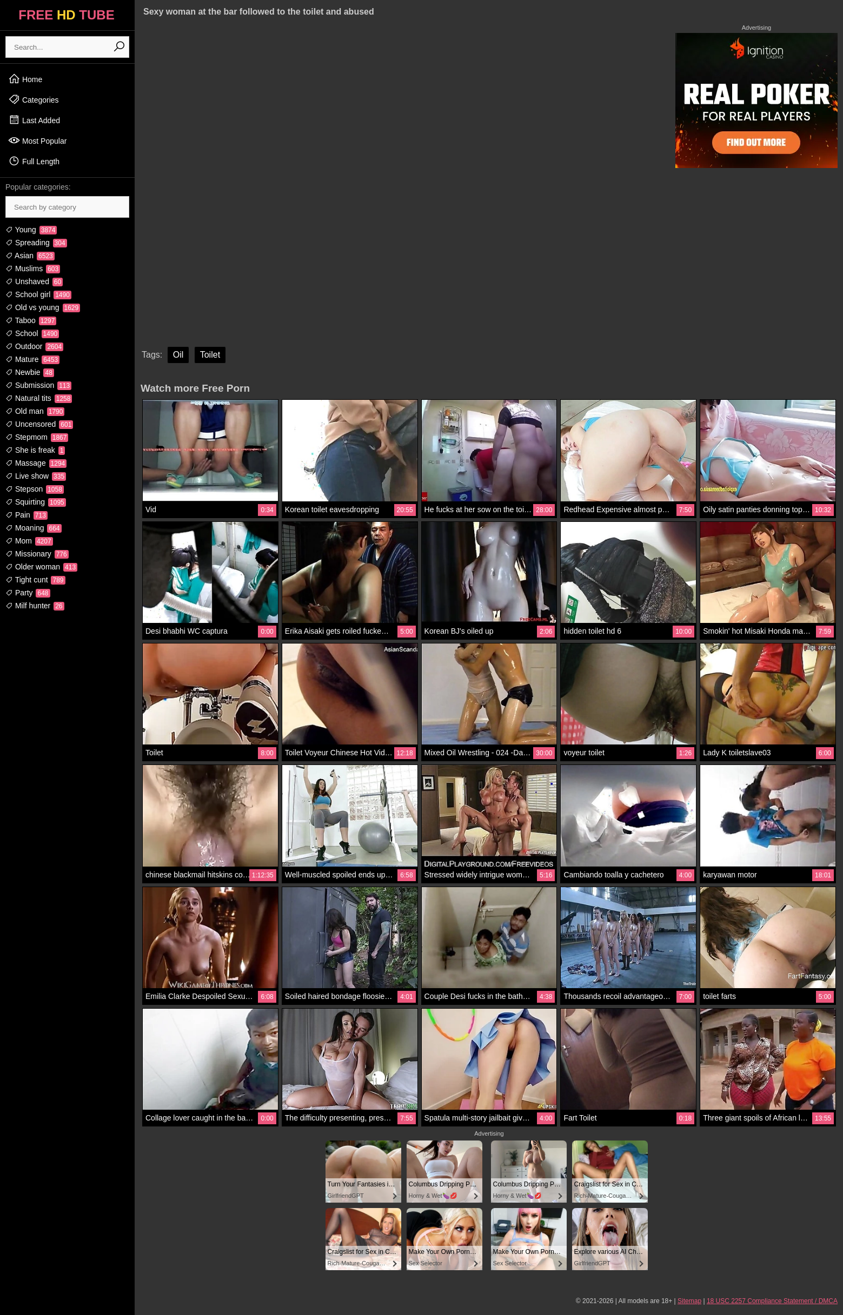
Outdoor (34, 346)
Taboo (30, 320)
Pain (26, 515)
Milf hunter (34, 605)
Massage (36, 463)
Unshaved (34, 281)
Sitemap (689, 1301)
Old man (34, 411)
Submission (38, 385)
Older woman (41, 566)
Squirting (35, 502)
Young (31, 229)
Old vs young (42, 307)
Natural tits (38, 398)
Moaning (33, 528)
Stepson (34, 489)
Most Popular (37, 140)
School (32, 333)
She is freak (35, 450)
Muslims (32, 268)
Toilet (210, 354)
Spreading (36, 242)
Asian (30, 255)
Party (27, 592)
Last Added (34, 120)
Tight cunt (35, 579)
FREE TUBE (66, 15)
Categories (33, 99)
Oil (178, 354)
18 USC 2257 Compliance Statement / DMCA (772, 1301)
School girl (38, 294)
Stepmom (36, 437)
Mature (32, 359)
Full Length (33, 161)
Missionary (37, 553)
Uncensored (39, 424)
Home (25, 79)
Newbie (29, 372)
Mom (29, 540)
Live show (35, 476)
